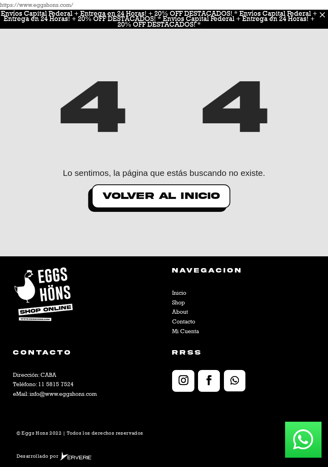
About (180, 311)
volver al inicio (107, 196)
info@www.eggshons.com (63, 393)
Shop (178, 302)
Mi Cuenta (185, 331)
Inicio (179, 292)
